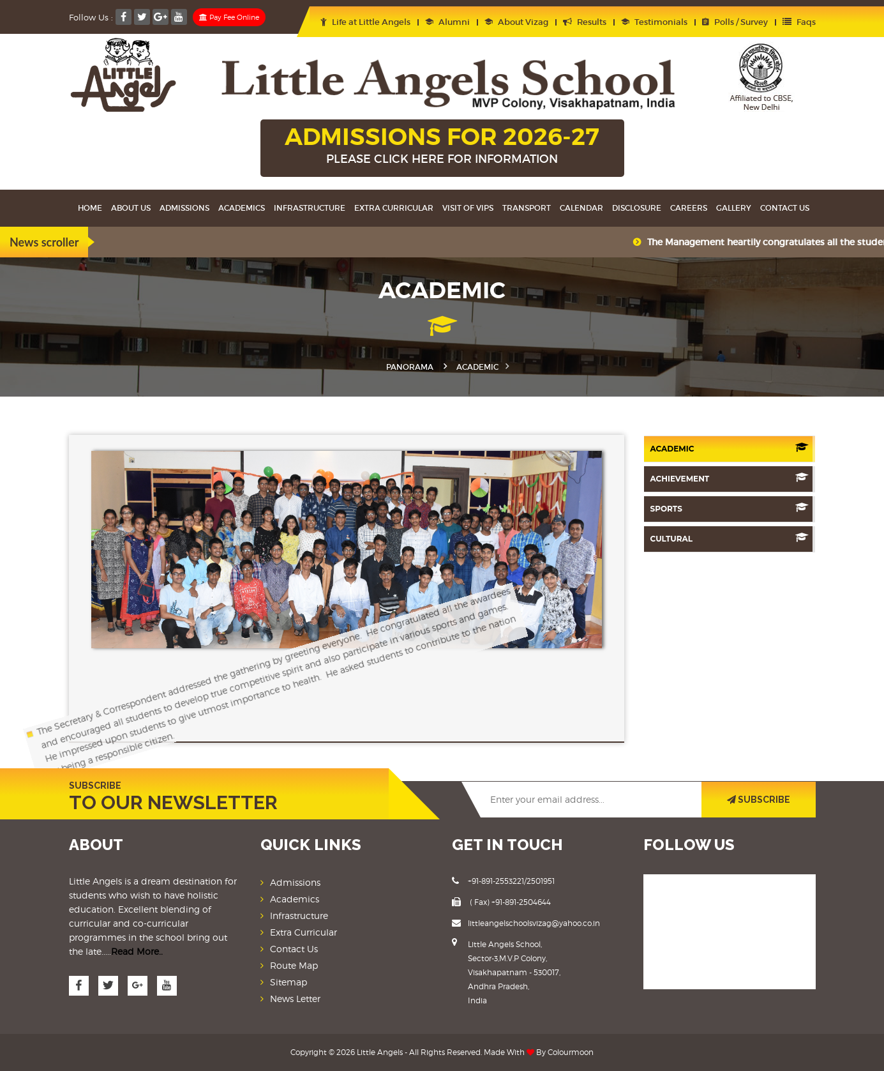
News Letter (295, 998)
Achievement (729, 478)
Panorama (409, 367)
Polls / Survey (735, 22)
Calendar (581, 208)
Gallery (733, 208)
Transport (526, 208)
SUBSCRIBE (758, 799)
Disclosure (636, 208)
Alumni (447, 22)
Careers (688, 208)
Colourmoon (571, 1052)
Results (584, 22)
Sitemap (288, 981)
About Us (131, 208)
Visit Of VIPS (467, 208)
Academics (241, 208)
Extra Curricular (393, 208)
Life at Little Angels (365, 22)
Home (90, 208)
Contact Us (784, 208)
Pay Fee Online (229, 17)
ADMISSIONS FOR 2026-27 (442, 146)
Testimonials (654, 22)
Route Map (294, 965)
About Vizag (516, 22)
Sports (729, 508)
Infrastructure (309, 208)
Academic (729, 448)
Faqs (799, 22)
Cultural (729, 538)
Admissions (184, 208)
